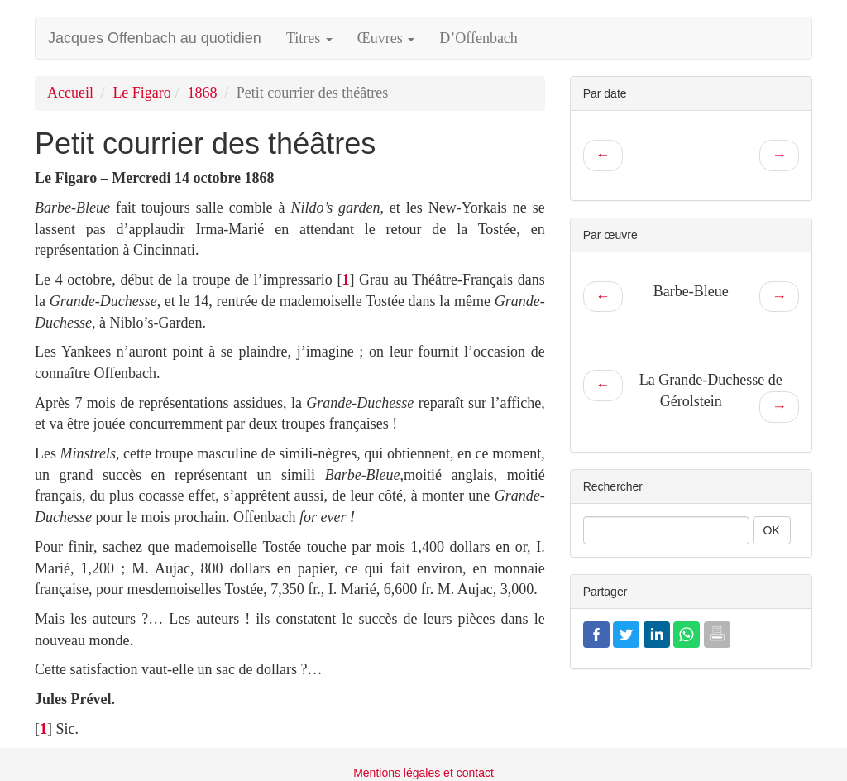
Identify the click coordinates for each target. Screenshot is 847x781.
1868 (202, 92)
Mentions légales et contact (423, 772)
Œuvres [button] (386, 38)
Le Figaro (141, 92)
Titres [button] (309, 38)
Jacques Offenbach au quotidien (154, 38)
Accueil (70, 92)
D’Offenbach (478, 38)
